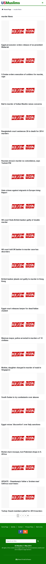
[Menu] (42, 3)
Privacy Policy (29, 527)
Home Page (6, 9)
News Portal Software (24, 559)
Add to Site (39, 527)
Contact (20, 527)
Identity (13, 527)
